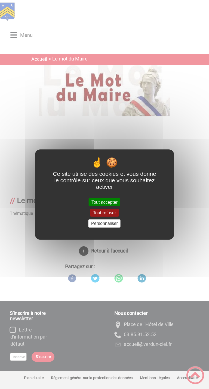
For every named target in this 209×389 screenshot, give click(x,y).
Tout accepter (104, 202)
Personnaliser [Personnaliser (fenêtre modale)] (104, 223)
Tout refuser (104, 213)
